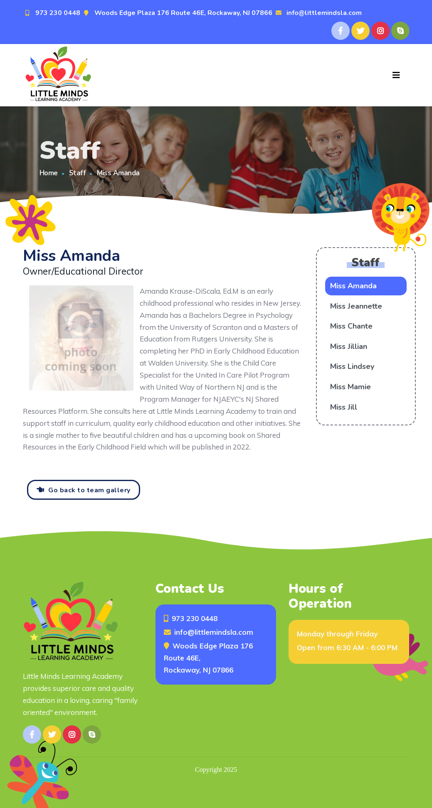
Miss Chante (351, 326)
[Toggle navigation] (396, 75)
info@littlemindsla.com (324, 12)
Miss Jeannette (356, 306)
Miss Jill (343, 407)
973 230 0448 (57, 12)
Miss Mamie (350, 387)
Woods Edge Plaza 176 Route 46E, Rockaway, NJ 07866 (183, 12)
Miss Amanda (353, 286)
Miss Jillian (348, 346)
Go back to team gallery (89, 490)
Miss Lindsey (352, 366)
